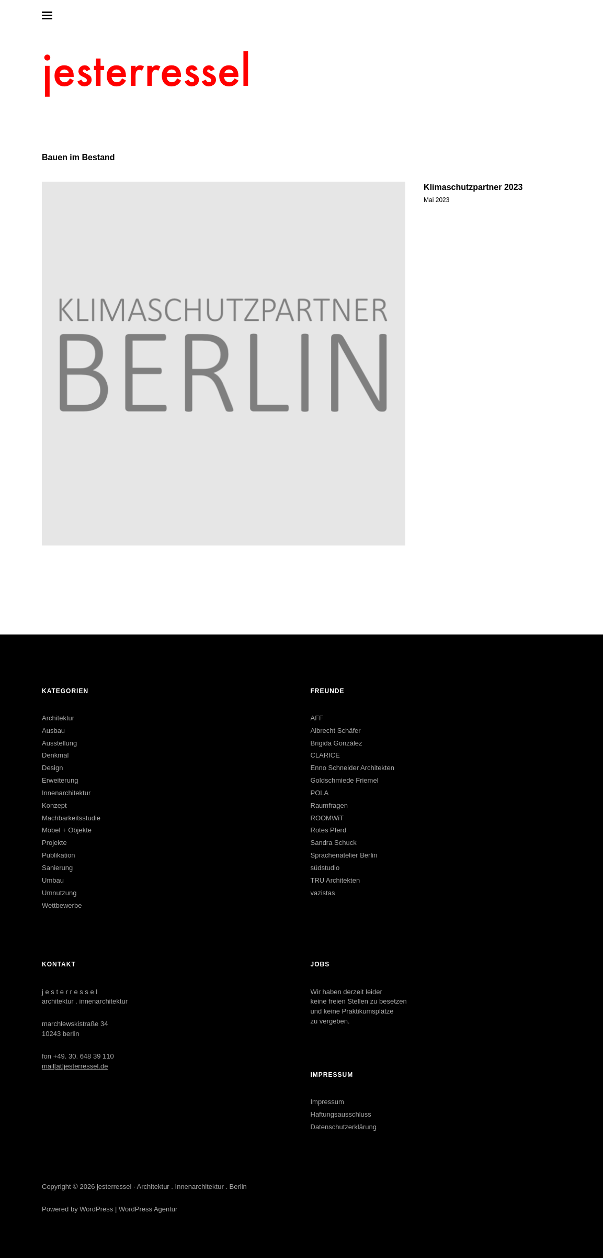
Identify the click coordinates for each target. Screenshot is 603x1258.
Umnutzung (59, 893)
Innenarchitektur (66, 793)
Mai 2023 (436, 200)
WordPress (96, 1209)
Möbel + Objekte (67, 830)
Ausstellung (59, 743)
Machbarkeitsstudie (71, 818)
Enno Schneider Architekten (352, 768)
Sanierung (57, 868)
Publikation (58, 855)
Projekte (54, 843)
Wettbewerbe (62, 905)
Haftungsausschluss (341, 1114)
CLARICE (325, 755)
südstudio (325, 868)
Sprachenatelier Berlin (344, 855)
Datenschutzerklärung (344, 1127)
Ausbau (53, 730)
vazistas (323, 893)
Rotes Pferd (329, 830)
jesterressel (114, 1186)
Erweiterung (60, 780)
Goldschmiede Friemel (345, 780)
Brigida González (336, 743)
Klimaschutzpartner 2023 (473, 187)
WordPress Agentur (148, 1209)
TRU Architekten (335, 880)
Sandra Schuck (334, 843)
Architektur (58, 718)
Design (52, 768)
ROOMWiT (327, 818)
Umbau (53, 880)
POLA (320, 793)
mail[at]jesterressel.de (75, 1066)
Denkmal (55, 755)
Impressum (327, 1102)
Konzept (54, 805)
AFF (317, 718)
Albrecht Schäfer (336, 730)
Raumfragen (329, 805)
